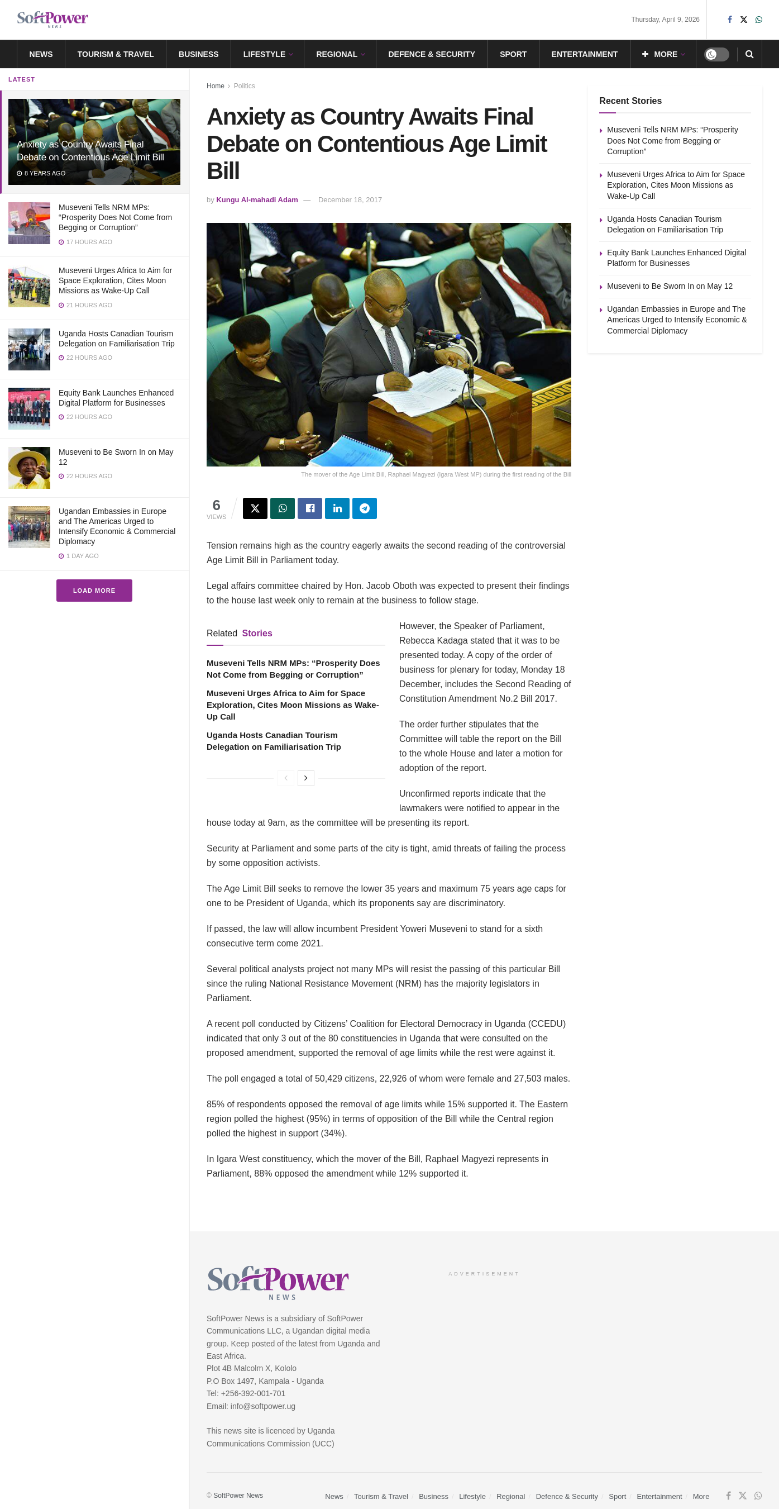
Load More (94, 590)
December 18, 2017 (350, 200)
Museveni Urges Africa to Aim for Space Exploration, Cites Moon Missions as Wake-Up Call (115, 280)
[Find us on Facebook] (728, 1496)
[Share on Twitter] (255, 508)
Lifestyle (264, 54)
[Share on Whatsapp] (282, 508)
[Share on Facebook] (310, 508)
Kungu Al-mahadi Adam (257, 200)
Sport (513, 54)
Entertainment (585, 54)
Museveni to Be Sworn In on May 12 (670, 286)
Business (199, 54)
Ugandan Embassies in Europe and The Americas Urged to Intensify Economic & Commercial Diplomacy (677, 319)
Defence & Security (431, 54)
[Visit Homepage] (53, 20)
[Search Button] (749, 54)
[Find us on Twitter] (742, 1496)
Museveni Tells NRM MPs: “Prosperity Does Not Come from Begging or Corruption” (115, 217)
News (41, 54)
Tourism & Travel (116, 54)
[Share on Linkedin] (337, 508)
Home (215, 86)
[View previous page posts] (286, 778)
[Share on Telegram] (364, 508)
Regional (336, 54)
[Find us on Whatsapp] (758, 1496)
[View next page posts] (306, 778)
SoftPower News (238, 1496)
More (659, 54)
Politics (244, 86)
